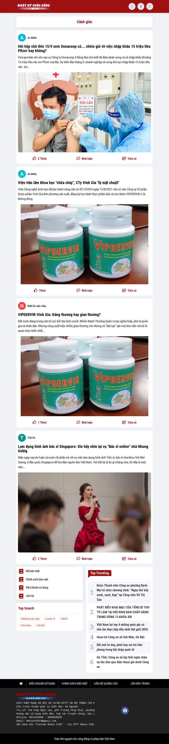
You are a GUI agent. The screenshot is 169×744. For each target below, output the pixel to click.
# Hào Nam (25, 625)
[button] (129, 159)
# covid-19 (50, 618)
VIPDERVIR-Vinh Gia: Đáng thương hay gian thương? (59, 314)
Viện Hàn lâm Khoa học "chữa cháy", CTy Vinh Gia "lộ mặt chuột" (68, 182)
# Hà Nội (40, 625)
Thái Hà (31, 437)
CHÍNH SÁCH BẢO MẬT (74, 683)
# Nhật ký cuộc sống (29, 618)
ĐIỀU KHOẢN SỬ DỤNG (42, 683)
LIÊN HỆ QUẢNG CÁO (106, 683)
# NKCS (63, 618)
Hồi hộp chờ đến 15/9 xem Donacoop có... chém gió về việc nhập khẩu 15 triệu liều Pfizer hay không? (84, 48)
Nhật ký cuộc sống (36, 305)
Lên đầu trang (140, 683)
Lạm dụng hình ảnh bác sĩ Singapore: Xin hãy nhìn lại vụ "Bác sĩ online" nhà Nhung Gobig (83, 448)
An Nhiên (32, 37)
